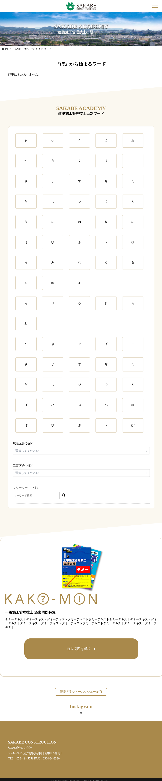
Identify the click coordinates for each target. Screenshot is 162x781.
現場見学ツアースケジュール (81, 691)
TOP (4, 49)
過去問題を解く (79, 649)
